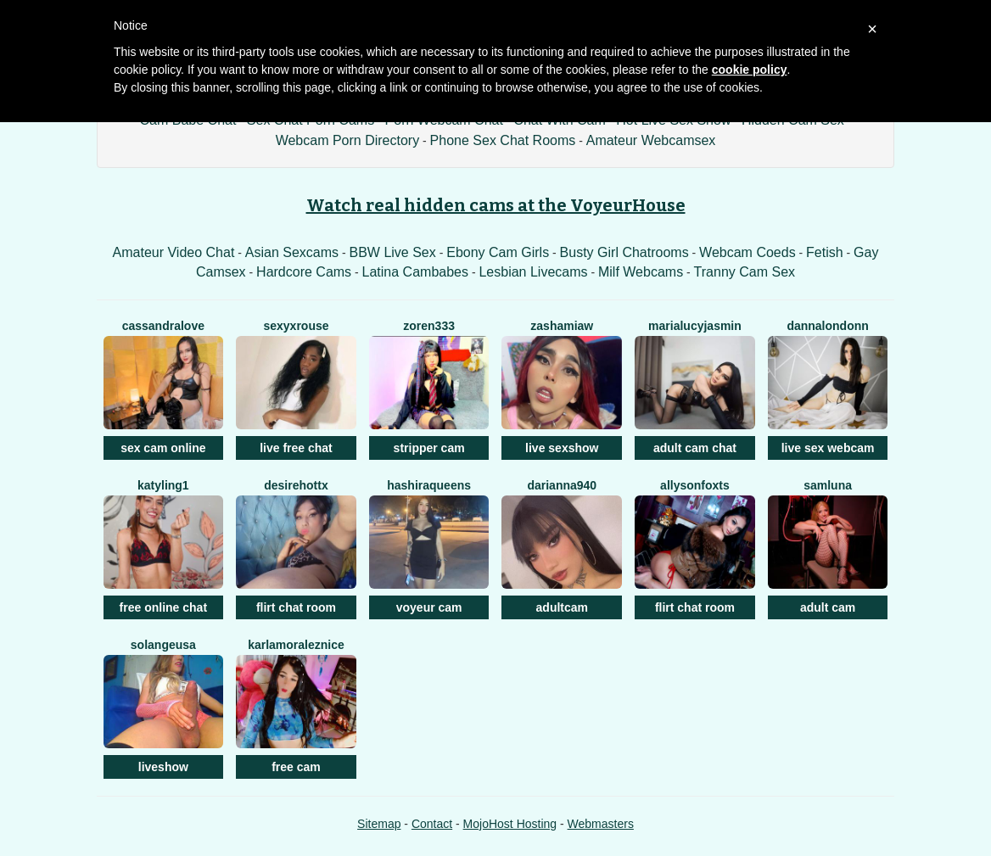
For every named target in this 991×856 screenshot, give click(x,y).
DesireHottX (296, 485)
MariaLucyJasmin (695, 326)
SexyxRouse (295, 326)
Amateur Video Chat (174, 252)
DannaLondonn (827, 326)
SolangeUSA (163, 645)
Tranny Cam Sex (744, 272)
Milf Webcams (640, 272)
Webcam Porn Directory (348, 140)
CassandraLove (163, 326)
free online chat (163, 607)
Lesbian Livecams (533, 272)
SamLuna (827, 485)
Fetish (824, 252)
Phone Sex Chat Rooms (503, 140)
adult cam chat (694, 448)
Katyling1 (163, 485)
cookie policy (749, 69)
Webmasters (601, 824)
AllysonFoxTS (695, 485)
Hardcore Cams (303, 272)
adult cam (827, 607)
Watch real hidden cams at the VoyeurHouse (496, 205)
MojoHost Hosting (510, 824)
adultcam (562, 607)
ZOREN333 (429, 326)
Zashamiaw (561, 326)
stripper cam (429, 448)
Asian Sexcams (292, 252)
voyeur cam (429, 607)
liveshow (163, 767)
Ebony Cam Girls (497, 252)
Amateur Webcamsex (651, 140)
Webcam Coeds (747, 252)
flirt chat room (296, 607)
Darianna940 (561, 485)
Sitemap (378, 824)
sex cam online (162, 448)
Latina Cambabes (415, 272)
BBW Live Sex (393, 252)
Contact (432, 824)
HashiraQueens (429, 485)
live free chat (296, 448)
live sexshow (561, 448)
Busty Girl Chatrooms (624, 252)
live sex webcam (828, 448)
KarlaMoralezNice (296, 645)
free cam (296, 767)
